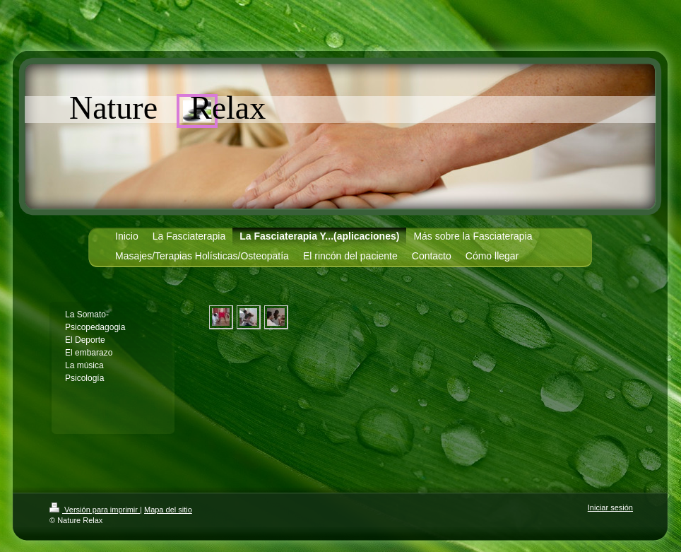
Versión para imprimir (94, 509)
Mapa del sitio (168, 509)
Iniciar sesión (610, 507)
